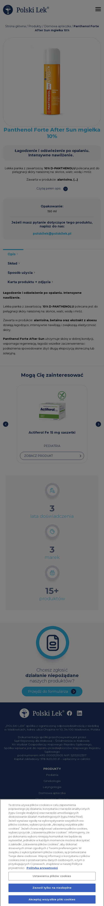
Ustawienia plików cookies (52, 878)
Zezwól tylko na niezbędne (52, 890)
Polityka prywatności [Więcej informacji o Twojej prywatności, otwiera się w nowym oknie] (42, 870)
